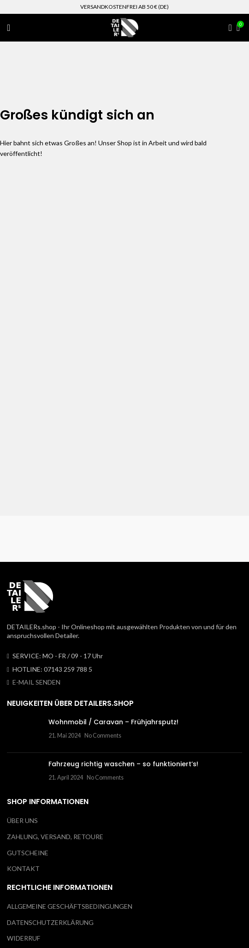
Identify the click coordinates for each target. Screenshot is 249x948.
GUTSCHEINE (27, 853)
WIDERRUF (23, 938)
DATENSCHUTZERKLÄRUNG (50, 922)
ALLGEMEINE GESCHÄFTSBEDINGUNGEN (69, 906)
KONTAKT (23, 868)
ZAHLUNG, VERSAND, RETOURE (55, 837)
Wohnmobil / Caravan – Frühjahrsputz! (113, 722)
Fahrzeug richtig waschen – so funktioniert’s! (123, 764)
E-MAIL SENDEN (36, 682)
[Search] (227, 27)
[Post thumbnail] (24, 731)
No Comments (102, 735)
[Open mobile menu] (8, 27)
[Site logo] (124, 27)
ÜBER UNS (22, 820)
